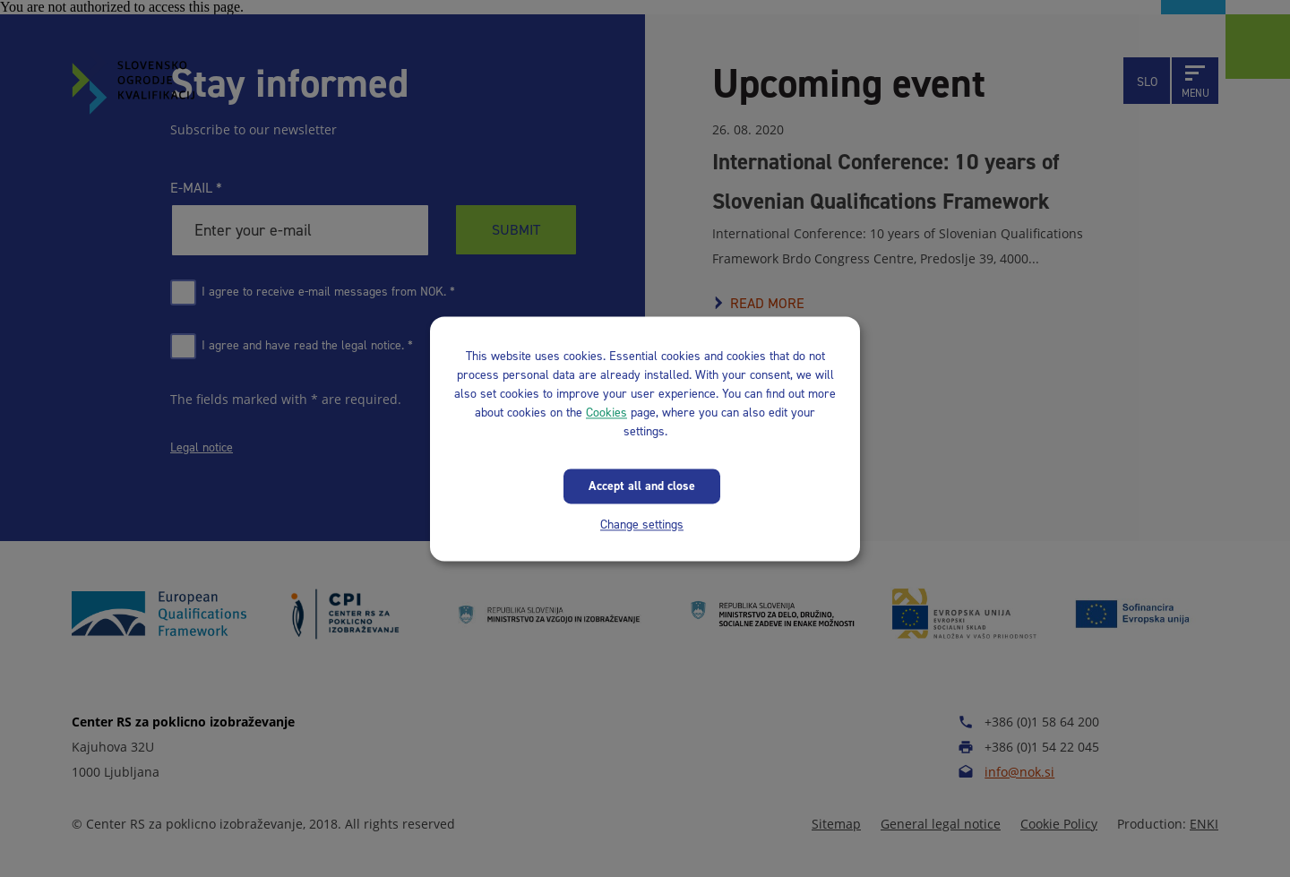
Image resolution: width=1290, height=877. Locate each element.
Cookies (606, 412)
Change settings (642, 524)
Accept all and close (642, 485)
